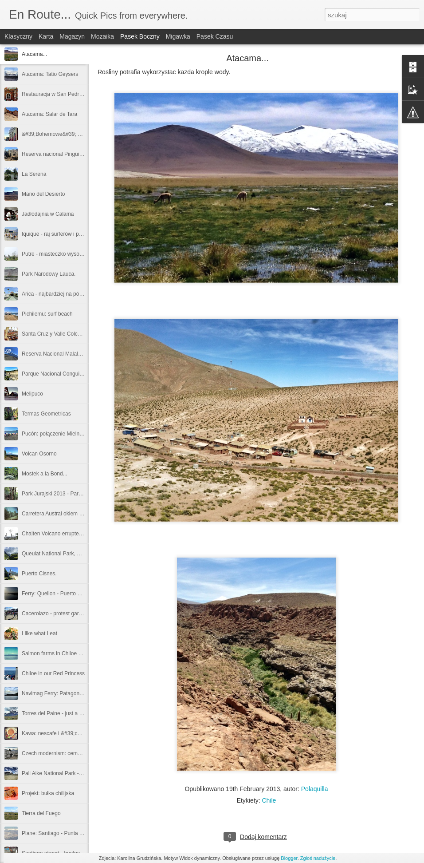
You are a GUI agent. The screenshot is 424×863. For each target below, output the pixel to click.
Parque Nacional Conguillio (54, 374)
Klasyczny (18, 36)
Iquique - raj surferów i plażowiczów (64, 234)
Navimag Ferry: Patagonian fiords (61, 693)
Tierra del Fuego (41, 813)
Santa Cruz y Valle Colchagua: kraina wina (72, 334)
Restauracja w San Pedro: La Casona (66, 94)
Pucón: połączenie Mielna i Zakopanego (69, 434)
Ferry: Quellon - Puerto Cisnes (58, 593)
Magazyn (72, 36)
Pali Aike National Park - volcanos (61, 773)
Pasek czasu (214, 36)
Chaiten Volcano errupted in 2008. (62, 533)
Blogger (289, 858)
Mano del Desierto (43, 194)
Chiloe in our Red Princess (53, 673)
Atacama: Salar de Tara (49, 114)
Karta (46, 36)
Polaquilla (314, 788)
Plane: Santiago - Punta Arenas (59, 833)
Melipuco (32, 394)
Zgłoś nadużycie (318, 858)
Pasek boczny (140, 36)
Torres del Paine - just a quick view (63, 713)
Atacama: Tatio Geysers (50, 74)
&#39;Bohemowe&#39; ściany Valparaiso (70, 134)
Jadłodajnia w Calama (48, 214)
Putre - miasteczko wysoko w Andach (66, 254)
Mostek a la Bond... (44, 474)
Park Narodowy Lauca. (48, 274)
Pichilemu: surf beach (47, 314)
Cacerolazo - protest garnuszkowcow (65, 613)
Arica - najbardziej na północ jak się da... (69, 294)
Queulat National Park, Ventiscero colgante (72, 553)
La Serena (34, 174)
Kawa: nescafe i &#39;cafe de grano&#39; (71, 733)
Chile (269, 800)
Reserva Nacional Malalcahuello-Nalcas (69, 354)
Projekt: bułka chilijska (48, 793)
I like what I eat (39, 633)
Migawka (178, 36)
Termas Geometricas (46, 414)
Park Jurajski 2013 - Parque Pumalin (65, 494)
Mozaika (102, 36)
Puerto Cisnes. (39, 573)
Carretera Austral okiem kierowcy (61, 514)
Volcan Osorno (39, 454)
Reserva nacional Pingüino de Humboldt (69, 154)
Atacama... (34, 54)
